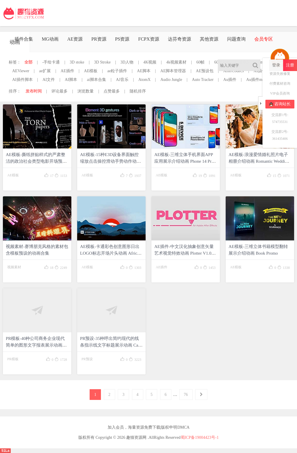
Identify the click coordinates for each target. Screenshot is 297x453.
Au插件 (229, 79)
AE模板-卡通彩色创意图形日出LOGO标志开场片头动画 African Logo (110, 253)
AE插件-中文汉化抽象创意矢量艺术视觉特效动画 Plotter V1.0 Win (184, 253)
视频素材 (14, 267)
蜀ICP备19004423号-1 (200, 437)
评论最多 (59, 91)
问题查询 (236, 39)
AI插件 (259, 71)
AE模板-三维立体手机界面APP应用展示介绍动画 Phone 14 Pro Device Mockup (184, 161)
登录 (276, 65)
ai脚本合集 (96, 79)
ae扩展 (45, 71)
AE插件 (67, 71)
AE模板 (91, 71)
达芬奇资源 (179, 39)
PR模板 (13, 359)
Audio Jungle (171, 79)
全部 (28, 62)
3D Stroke (102, 62)
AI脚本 (71, 79)
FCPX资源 (148, 39)
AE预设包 (204, 71)
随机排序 (138, 91)
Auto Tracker (202, 79)
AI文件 (49, 79)
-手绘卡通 (51, 62)
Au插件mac (256, 79)
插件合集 (24, 39)
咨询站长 (280, 104)
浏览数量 (85, 91)
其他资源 (209, 39)
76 (186, 394)
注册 (290, 65)
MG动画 (50, 39)
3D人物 (126, 62)
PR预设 (87, 359)
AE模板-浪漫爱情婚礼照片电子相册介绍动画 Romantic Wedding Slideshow (259, 161)
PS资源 (122, 39)
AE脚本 (144, 71)
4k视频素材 (176, 62)
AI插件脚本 (22, 79)
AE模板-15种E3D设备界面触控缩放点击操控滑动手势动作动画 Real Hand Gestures (110, 161)
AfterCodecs (233, 71)
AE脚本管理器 (173, 71)
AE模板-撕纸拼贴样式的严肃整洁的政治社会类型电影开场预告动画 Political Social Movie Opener (37, 161)
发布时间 (34, 91)
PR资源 (98, 39)
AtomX (144, 79)
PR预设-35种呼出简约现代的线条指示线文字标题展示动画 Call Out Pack (110, 345)
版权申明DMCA (175, 427)
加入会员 (116, 427)
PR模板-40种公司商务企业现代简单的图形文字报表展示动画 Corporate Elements (35, 345)
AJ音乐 (122, 79)
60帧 (200, 62)
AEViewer (20, 71)
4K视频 (149, 62)
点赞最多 (112, 91)
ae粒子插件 (117, 71)
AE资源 (75, 39)
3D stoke (77, 62)
